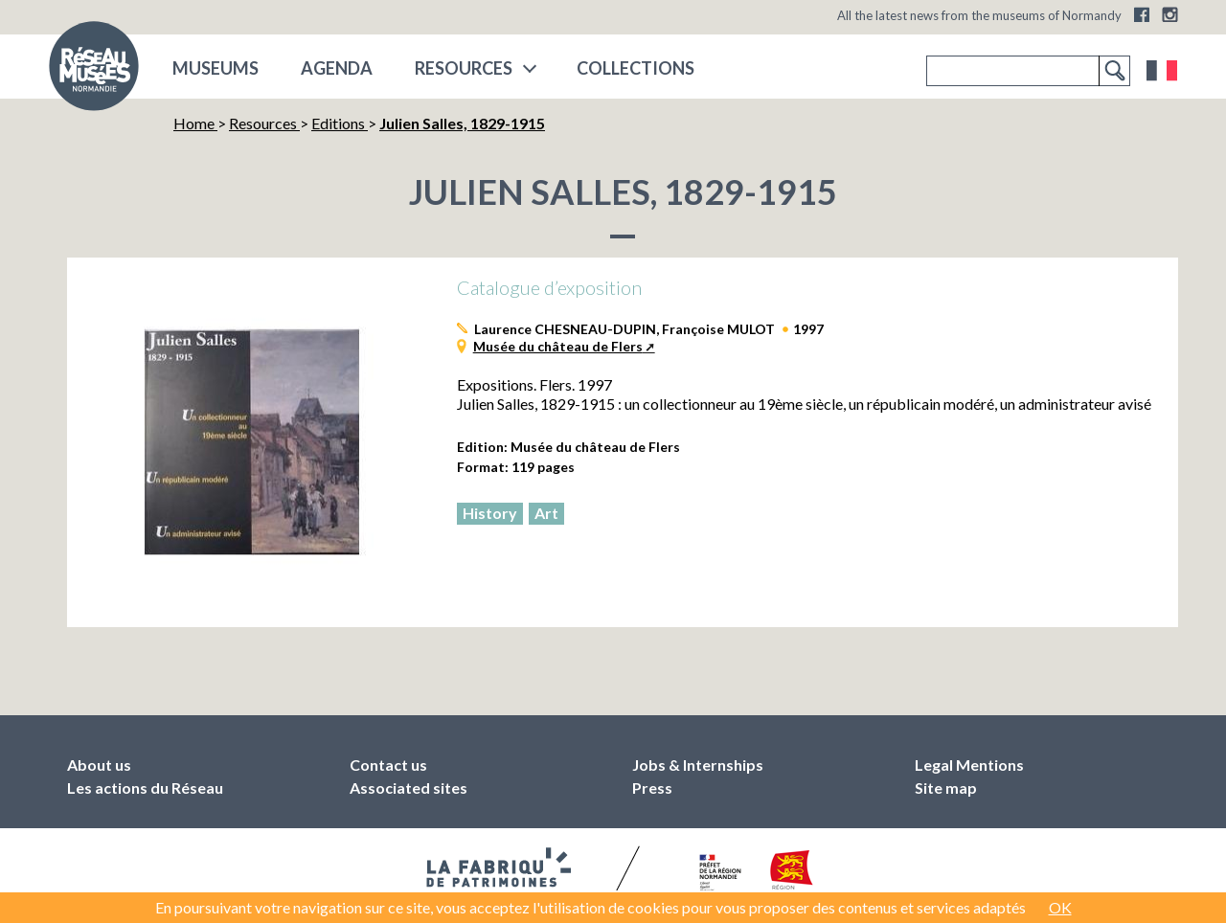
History (490, 513)
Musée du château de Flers (558, 346)
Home (195, 123)
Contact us (388, 764)
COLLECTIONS (635, 68)
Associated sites (408, 787)
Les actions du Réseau (145, 787)
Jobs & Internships (697, 764)
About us (99, 764)
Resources (463, 68)
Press (652, 787)
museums (215, 68)
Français (1162, 70)
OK (1060, 907)
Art (546, 513)
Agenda (337, 68)
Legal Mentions (969, 764)
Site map (946, 787)
